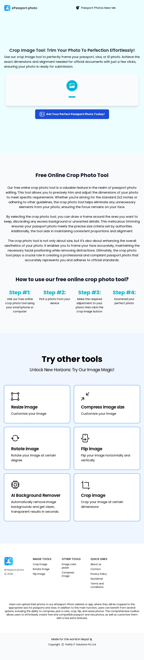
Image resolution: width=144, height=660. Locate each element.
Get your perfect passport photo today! (72, 114)
